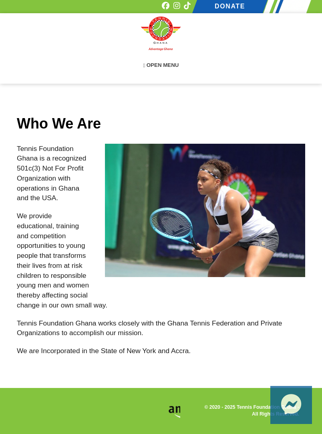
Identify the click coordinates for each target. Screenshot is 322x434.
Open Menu (161, 65)
